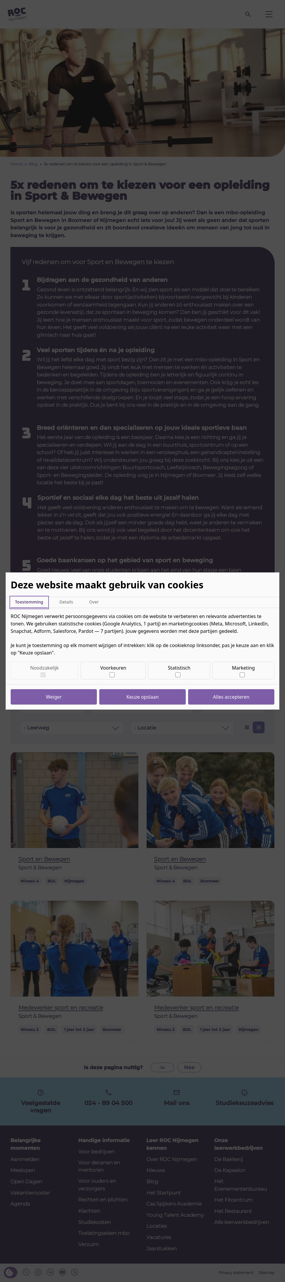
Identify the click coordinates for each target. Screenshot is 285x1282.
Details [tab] (66, 602)
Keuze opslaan (143, 697)
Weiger (54, 697)
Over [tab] (94, 602)
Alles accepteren (231, 697)
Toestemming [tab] (29, 602)
